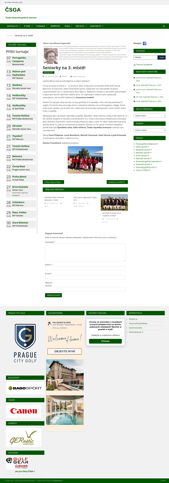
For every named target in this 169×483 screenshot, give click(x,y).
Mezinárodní (48, 72)
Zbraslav (17, 125)
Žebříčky (55, 26)
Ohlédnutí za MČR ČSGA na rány (118, 182)
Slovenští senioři (144, 164)
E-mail (48, 273)
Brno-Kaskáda (20, 186)
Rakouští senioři (144, 158)
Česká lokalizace (136, 332)
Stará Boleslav (20, 222)
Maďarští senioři (144, 149)
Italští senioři (142, 147)
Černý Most (18, 166)
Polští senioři (142, 155)
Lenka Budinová (78, 206)
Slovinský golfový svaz (146, 167)
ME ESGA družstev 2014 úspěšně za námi (111, 214)
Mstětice (17, 85)
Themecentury (58, 481)
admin (64, 76)
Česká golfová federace (147, 144)
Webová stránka (48, 284)
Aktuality (12, 26)
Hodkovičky (18, 95)
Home (164, 481)
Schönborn (18, 202)
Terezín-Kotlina (20, 115)
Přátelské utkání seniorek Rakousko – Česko (54, 198)
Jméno (48, 264)
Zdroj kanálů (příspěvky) (138, 323)
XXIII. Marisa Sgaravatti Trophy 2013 (85, 198)
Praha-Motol (19, 176)
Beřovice (17, 156)
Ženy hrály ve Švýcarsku (55, 182)
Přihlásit (105, 341)
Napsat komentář (78, 76)
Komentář (50, 242)
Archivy (80, 26)
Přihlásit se (133, 319)
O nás (27, 26)
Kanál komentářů (135, 328)
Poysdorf (17, 136)
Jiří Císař (105, 222)
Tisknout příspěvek (144, 64)
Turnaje (40, 26)
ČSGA (13, 10)
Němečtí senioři (143, 152)
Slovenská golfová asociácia (149, 161)
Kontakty (95, 26)
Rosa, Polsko (19, 212)
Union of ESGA (143, 170)
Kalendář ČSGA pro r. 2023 (151, 85)
